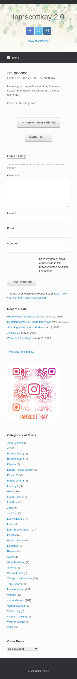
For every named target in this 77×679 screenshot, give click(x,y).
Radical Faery (15, 540)
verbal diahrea (15, 600)
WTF (10, 627)
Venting (11, 594)
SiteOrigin (35, 671)
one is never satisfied (38, 122)
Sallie (10, 556)
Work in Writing (16, 621)
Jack (10, 507)
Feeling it (12, 486)
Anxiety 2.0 (13, 332)
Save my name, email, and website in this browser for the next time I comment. (54, 265)
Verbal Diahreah (16, 605)
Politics (11, 534)
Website (12, 243)
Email (11, 228)
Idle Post (12, 502)
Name (11, 213)
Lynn (10, 524)
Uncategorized (27, 103)
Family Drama (15, 480)
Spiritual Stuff (15, 573)
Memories (38, 137)
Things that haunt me (19, 578)
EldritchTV (13, 475)
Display (11, 464)
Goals (10, 491)
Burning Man (14, 453)
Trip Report (14, 583)
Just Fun (12, 513)
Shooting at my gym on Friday (25, 327)
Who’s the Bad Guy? (19, 338)
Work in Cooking (17, 616)
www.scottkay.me (38, 40)
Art (9, 448)
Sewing (11, 567)
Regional (12, 545)
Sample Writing (16, 562)
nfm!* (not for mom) (18, 529)
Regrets (12, 551)
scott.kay (49, 78)
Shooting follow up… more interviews (29, 321)
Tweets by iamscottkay (20, 351)
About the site (15, 442)
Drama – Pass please (20, 469)
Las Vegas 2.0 (15, 518)
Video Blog (13, 611)
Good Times (14, 497)
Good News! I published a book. (26, 316)
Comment (14, 175)
